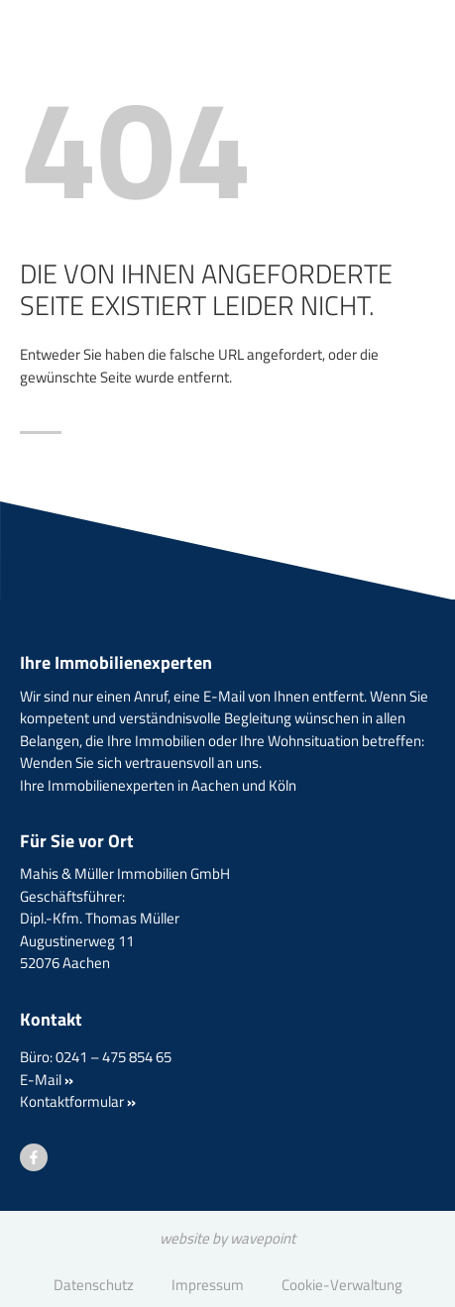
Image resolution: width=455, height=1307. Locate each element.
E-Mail (46, 1079)
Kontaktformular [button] (78, 1101)
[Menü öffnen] (385, 73)
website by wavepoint (227, 1238)
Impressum (207, 1284)
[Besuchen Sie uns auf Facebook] (34, 1157)
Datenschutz (94, 1284)
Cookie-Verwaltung (342, 1284)
